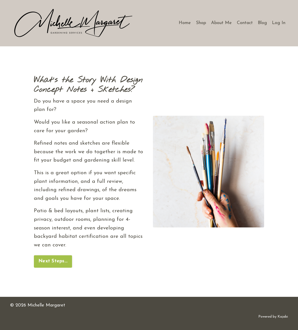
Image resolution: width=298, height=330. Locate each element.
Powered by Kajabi (273, 317)
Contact (245, 23)
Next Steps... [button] (52, 261)
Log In (278, 23)
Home (185, 23)
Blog (262, 23)
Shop (201, 23)
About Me (221, 23)
